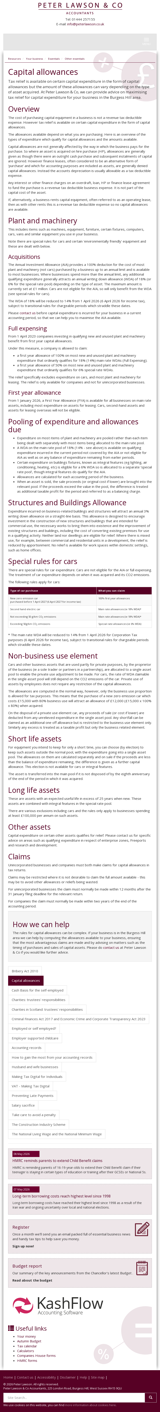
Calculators (25, 1350)
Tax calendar (27, 1346)
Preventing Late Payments (32, 1095)
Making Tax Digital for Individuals (37, 1076)
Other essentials (74, 58)
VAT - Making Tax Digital (30, 1086)
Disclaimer (68, 1377)
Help (83, 1377)
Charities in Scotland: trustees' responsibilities (47, 1009)
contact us (28, 313)
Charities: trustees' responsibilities (38, 999)
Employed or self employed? (34, 1028)
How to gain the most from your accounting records (52, 1057)
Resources (14, 58)
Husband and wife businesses (35, 1067)
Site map (97, 1377)
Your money (26, 1336)
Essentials (54, 58)
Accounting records (27, 1047)
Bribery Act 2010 (25, 971)
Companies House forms (36, 1355)
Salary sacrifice (23, 1105)
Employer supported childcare (35, 1038)
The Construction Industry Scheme (38, 1124)
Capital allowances (26, 980)
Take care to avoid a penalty (34, 1114)
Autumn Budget (29, 1341)
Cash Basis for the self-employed (37, 990)
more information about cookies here (90, 1405)
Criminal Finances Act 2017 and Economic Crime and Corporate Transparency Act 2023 (79, 1019)
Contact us (25, 1377)
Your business (34, 58)
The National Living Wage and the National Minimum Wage (57, 1134)
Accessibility (46, 1377)
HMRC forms (27, 1360)
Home (8, 1377)
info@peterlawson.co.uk (85, 24)
